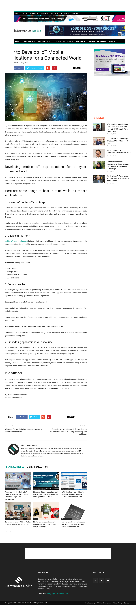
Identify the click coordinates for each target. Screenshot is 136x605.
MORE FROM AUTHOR (37, 467)
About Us (24, 13)
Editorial (80, 41)
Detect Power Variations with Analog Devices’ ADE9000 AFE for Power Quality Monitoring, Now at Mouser (68, 431)
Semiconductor (66, 519)
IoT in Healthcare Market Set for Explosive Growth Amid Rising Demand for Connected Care (72, 494)
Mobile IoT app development (16, 241)
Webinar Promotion (104, 603)
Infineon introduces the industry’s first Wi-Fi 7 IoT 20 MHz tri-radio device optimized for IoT (73, 524)
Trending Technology (63, 41)
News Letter (54, 13)
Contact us (74, 13)
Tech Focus (29, 41)
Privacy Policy (117, 603)
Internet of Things (11, 489)
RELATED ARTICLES (14, 467)
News (18, 41)
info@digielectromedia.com (57, 594)
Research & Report (67, 489)
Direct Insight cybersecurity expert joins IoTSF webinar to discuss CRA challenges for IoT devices (45, 494)
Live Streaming (90, 603)
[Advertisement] (46, 405)
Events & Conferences (97, 41)
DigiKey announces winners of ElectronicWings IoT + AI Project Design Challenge (44, 524)
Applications (44, 41)
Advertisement (34, 13)
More (112, 41)
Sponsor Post (65, 13)
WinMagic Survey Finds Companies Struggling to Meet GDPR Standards (23, 430)
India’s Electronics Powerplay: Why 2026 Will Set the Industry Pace (118, 141)
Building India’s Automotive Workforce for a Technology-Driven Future (118, 178)
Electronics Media (29, 445)
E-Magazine (44, 13)
